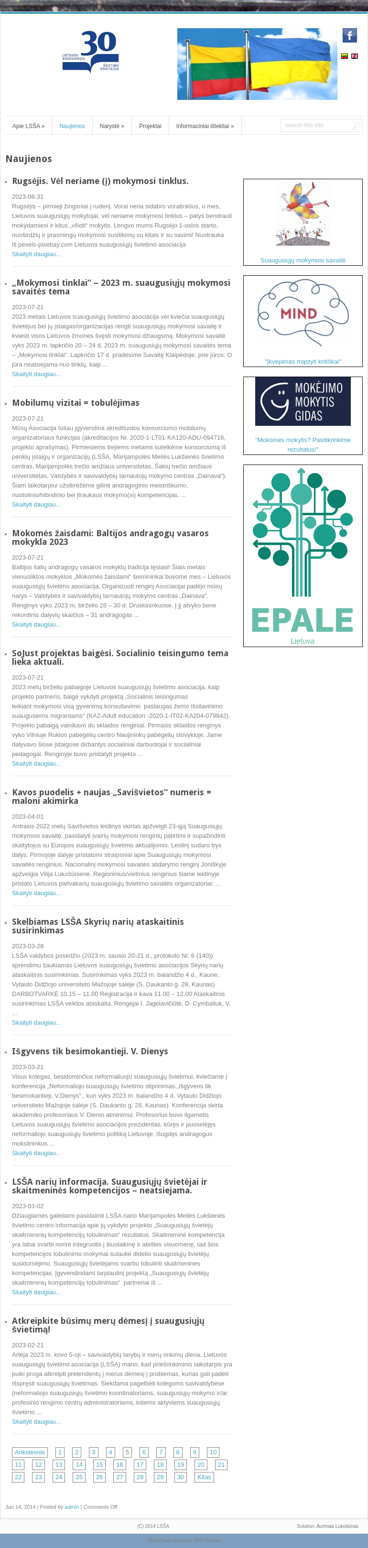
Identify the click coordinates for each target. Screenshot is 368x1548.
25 (79, 1477)
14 (79, 1464)
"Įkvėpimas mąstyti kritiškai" (303, 320)
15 (99, 1464)
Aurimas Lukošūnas (337, 1526)
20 (200, 1464)
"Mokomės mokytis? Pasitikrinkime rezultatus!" (303, 415)
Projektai (150, 126)
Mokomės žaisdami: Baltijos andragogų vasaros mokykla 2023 (110, 537)
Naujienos (72, 126)
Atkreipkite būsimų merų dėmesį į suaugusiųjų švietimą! (108, 1325)
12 (38, 1464)
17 (140, 1464)
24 (58, 1477)
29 (160, 1477)
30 (180, 1477)
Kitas (204, 1477)
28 (140, 1477)
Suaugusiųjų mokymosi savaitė (303, 221)
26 (99, 1477)
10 (213, 1452)
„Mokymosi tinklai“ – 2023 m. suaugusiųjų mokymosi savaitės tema (121, 287)
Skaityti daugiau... (36, 254)
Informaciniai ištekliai (205, 126)
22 (18, 1477)
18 (160, 1464)
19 (180, 1464)
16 (119, 1464)
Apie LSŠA (28, 126)
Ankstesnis (30, 1452)
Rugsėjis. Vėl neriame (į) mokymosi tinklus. (100, 181)
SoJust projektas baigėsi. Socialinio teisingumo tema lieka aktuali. (120, 657)
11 (18, 1464)
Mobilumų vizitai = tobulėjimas (76, 403)
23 (38, 1477)
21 (221, 1464)
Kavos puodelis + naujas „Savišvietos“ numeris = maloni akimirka (111, 796)
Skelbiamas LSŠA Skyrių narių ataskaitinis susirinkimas (98, 926)
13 (58, 1464)
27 (119, 1477)
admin (72, 1507)
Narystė (112, 126)
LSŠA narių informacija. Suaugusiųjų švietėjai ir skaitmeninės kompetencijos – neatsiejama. (109, 1186)
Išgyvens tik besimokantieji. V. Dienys (90, 1051)
